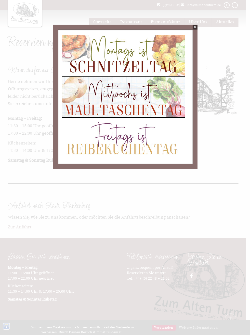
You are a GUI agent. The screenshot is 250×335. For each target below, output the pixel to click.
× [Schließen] (195, 27)
